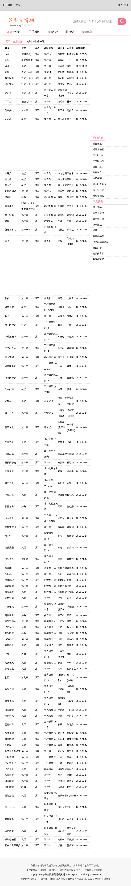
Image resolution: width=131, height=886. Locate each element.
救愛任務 (9, 689)
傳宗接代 (9, 110)
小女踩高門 (98, 161)
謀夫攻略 (97, 207)
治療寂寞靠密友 (100, 242)
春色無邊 (9, 597)
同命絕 (8, 119)
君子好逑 (9, 412)
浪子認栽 (97, 224)
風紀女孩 (9, 84)
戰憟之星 (9, 506)
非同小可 (9, 206)
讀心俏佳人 (10, 807)
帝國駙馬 (9, 606)
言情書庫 (87, 31)
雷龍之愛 (9, 795)
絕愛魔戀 (9, 547)
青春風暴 (9, 592)
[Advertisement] (109, 87)
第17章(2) (26, 54)
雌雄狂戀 (9, 739)
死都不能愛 (10, 191)
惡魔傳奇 (9, 724)
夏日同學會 (10, 462)
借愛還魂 (9, 559)
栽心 (7, 316)
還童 (7, 66)
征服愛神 (9, 757)
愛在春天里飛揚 (12, 845)
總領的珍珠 (10, 377)
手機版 (7, 5)
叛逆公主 (9, 668)
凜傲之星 (9, 453)
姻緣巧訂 (9, 639)
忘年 (7, 72)
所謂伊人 (9, 427)
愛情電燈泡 (10, 527)
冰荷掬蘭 (97, 178)
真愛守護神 (10, 621)
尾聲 (23, 66)
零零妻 (8, 101)
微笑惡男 (9, 78)
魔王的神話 (10, 325)
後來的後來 (27, 60)
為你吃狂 (9, 568)
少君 (7, 54)
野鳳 (7, 220)
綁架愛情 (9, 307)
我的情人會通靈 (12, 751)
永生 (7, 60)
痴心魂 (8, 179)
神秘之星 (9, 442)
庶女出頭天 (98, 155)
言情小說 (53, 31)
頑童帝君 (97, 172)
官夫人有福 (98, 213)
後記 (23, 119)
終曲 (23, 197)
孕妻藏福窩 (98, 236)
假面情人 (9, 518)
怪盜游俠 (9, 627)
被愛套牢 (9, 775)
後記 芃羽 (26, 72)
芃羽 (37, 54)
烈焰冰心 (9, 574)
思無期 (8, 401)
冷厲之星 (9, 494)
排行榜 (70, 31)
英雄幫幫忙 (10, 229)
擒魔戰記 (9, 580)
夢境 (7, 654)
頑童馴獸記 (10, 366)
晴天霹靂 (9, 357)
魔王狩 (8, 536)
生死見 (8, 173)
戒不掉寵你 (98, 189)
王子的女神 (10, 348)
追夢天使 (9, 830)
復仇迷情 (9, 786)
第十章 (24, 191)
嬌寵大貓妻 (98, 149)
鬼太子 (8, 92)
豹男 (7, 677)
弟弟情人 (9, 715)
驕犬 (7, 241)
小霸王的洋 (10, 336)
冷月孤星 (9, 769)
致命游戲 (9, 586)
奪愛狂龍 (9, 633)
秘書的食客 (98, 253)
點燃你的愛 (10, 839)
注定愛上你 (10, 763)
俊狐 (7, 298)
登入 (120, 5)
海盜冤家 (9, 662)
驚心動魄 (9, 215)
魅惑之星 (9, 483)
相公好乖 (97, 247)
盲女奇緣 (9, 701)
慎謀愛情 (9, 709)
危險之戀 (9, 733)
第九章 (24, 559)
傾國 (95, 230)
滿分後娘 (97, 143)
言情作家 (13, 31)
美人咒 (8, 185)
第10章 (25, 110)
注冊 (126, 5)
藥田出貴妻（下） (102, 184)
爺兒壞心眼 (98, 219)
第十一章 (25, 229)
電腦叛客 (9, 615)
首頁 (18, 5)
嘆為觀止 (9, 197)
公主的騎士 (10, 389)
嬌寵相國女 (98, 195)
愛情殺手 (9, 645)
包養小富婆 (98, 259)
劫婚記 (8, 745)
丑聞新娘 (9, 780)
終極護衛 (9, 819)
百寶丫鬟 (97, 166)
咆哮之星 (9, 471)
